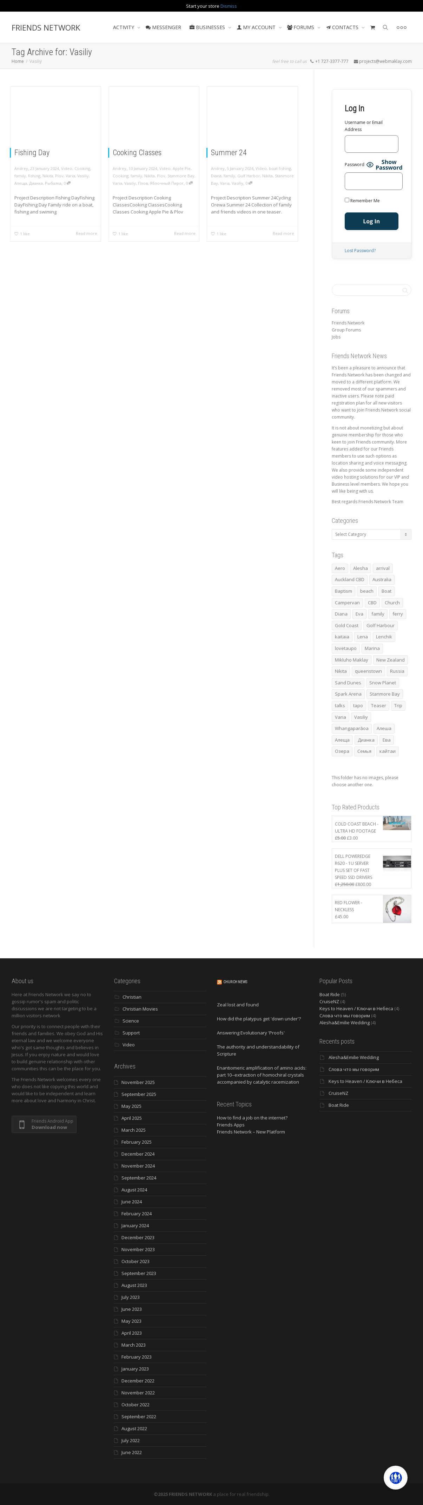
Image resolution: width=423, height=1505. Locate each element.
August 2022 (134, 1428)
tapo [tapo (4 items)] (358, 705)
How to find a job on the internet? (252, 1118)
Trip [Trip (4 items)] (398, 705)
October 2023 (135, 1261)
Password (354, 164)
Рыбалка (53, 183)
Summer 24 (229, 152)
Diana (216, 175)
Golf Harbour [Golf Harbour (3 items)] (380, 625)
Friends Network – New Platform (251, 1132)
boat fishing (280, 168)
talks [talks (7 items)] (340, 705)
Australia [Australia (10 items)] (381, 579)
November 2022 (138, 1392)
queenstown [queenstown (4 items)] (368, 671)
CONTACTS (343, 27)
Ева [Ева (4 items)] (387, 740)
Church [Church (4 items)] (392, 602)
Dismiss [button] (228, 6)
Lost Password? (360, 251)
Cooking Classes (137, 152)
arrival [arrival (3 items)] (383, 568)
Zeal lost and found (238, 1004)
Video (66, 168)
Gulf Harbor (248, 175)
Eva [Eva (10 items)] (359, 614)
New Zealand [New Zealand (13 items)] (390, 660)
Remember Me (362, 201)
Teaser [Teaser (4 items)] (378, 705)
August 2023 (134, 1285)
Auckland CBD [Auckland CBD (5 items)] (349, 579)
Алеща (20, 183)
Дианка (36, 183)
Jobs (336, 337)
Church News (235, 982)
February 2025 (136, 1142)
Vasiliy (83, 175)
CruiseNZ (329, 1001)
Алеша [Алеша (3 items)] (384, 728)
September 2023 (138, 1273)
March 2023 (133, 1345)
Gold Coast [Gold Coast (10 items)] (346, 625)
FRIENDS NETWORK (46, 27)
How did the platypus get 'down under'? (259, 1019)
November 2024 (138, 1166)
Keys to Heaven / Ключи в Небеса (356, 1008)
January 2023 (135, 1369)
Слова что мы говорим (344, 1015)
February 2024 (136, 1213)
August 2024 (134, 1190)
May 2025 (131, 1106)
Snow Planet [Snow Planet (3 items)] (382, 682)
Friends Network (348, 323)
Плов (143, 183)
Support (131, 1033)
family (20, 175)
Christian (132, 997)
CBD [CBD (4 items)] (372, 602)
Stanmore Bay (180, 175)
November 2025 (138, 1082)
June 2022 (131, 1452)
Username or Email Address (364, 125)
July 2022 (130, 1440)
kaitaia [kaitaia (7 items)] (342, 636)
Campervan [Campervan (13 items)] (347, 602)
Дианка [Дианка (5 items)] (366, 740)
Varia (70, 175)
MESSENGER (163, 27)
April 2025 (131, 1118)
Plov (59, 175)
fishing (34, 175)
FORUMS (301, 27)
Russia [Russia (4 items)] (397, 671)
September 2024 (138, 1178)
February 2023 (136, 1357)
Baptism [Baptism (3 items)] (343, 591)
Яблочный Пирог (167, 183)
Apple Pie (182, 168)
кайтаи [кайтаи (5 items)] (387, 751)
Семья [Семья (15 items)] (364, 751)
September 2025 (138, 1094)
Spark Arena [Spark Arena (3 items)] (348, 694)
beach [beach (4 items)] (367, 591)
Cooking (82, 168)
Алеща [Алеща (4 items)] (342, 740)
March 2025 (133, 1130)
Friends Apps (231, 1125)
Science (131, 1021)
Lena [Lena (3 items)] (362, 636)
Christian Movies (140, 1009)
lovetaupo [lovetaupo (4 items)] (346, 648)
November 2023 (138, 1249)
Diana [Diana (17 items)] (341, 614)
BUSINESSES (208, 27)
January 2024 (135, 1225)
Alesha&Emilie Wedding (344, 1022)
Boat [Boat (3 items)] (386, 591)
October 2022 (135, 1404)
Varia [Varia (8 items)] (340, 717)
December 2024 (137, 1154)
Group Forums (346, 330)
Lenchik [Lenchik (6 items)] (384, 636)
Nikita (47, 175)
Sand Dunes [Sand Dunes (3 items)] (348, 682)
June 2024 (131, 1201)
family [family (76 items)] (377, 614)
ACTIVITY (124, 27)
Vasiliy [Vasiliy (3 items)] (361, 717)
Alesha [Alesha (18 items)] (360, 568)
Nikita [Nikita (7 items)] (341, 671)
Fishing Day (31, 152)
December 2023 (137, 1237)
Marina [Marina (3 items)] (372, 648)
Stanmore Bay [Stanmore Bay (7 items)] (385, 694)
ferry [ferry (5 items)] (397, 614)
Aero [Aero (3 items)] (340, 568)
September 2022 (138, 1416)
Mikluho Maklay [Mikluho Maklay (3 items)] (351, 660)
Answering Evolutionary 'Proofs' (251, 1033)
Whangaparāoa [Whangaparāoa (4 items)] (352, 728)
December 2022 (137, 1381)
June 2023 (131, 1309)
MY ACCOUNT (257, 27)
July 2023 (130, 1297)
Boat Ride (329, 994)
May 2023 (131, 1321)
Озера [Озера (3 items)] (342, 751)
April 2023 (131, 1333)
